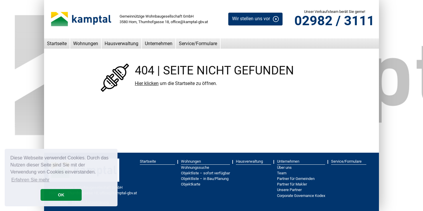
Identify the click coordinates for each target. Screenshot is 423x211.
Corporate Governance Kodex (301, 195)
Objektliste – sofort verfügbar (205, 173)
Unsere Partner (289, 190)
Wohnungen (85, 43)
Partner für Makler (292, 184)
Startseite (57, 43)
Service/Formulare (198, 43)
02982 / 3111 (334, 20)
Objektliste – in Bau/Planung (205, 178)
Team (281, 173)
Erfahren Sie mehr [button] (30, 179)
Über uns (284, 167)
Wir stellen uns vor (251, 18)
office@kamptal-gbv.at (189, 22)
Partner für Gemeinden (296, 178)
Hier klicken (147, 83)
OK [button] (61, 195)
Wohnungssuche (195, 167)
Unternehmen (158, 43)
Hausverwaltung (121, 43)
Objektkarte (190, 184)
